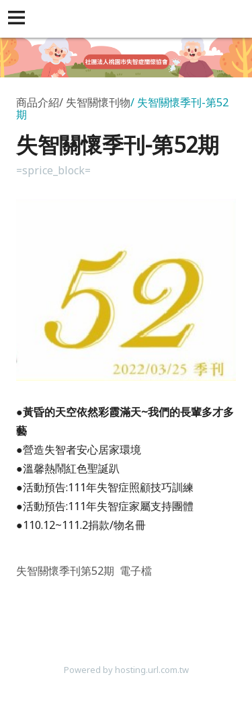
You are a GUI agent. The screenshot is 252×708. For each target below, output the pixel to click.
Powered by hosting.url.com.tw (126, 670)
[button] (19, 19)
